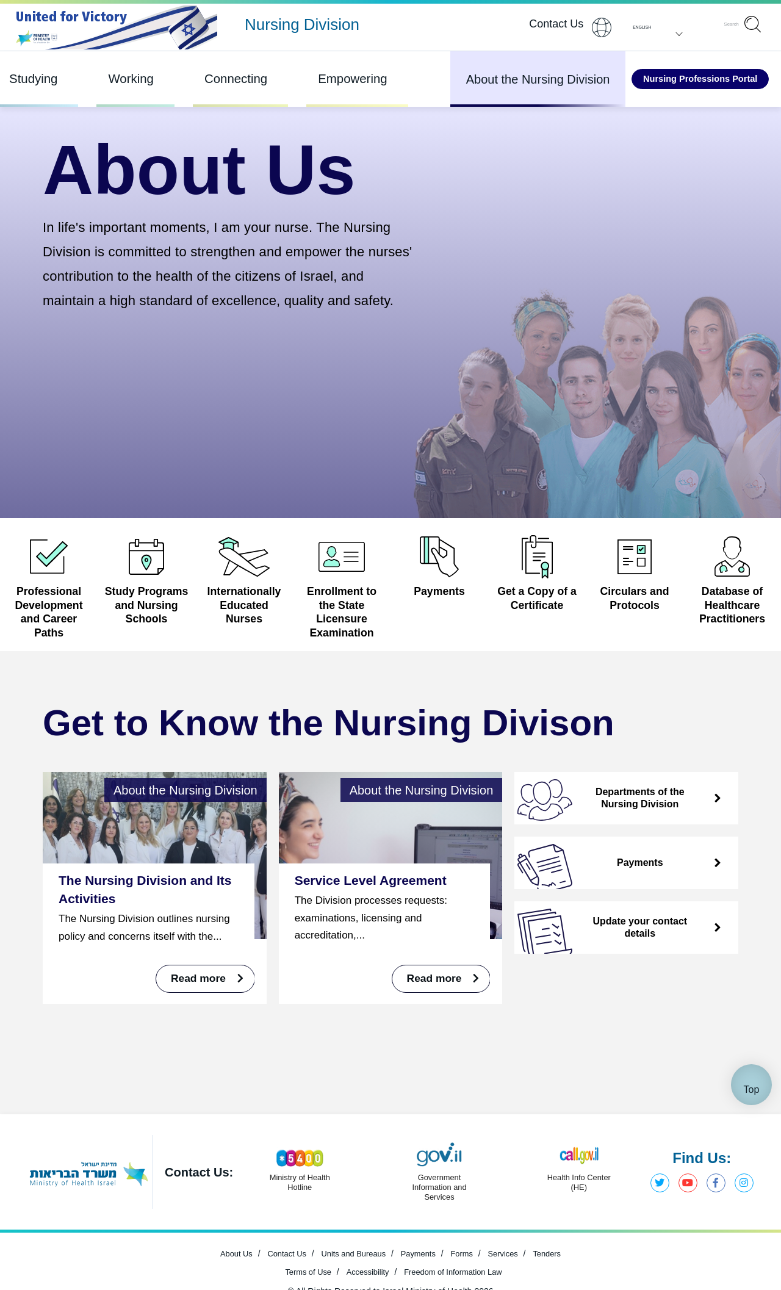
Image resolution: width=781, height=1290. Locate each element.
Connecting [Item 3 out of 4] (216, 79)
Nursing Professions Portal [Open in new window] (680, 79)
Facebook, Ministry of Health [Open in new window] (713, 1243)
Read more (201, 1006)
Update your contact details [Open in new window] (601, 954)
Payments (589, 889)
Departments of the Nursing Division (600, 825)
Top (752, 1149)
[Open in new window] (732, 581)
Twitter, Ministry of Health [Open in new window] (653, 1243)
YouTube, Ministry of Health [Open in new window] (683, 1243)
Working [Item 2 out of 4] (121, 79)
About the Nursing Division (498, 79)
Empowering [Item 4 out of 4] (320, 79)
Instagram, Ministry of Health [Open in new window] (743, 1243)
